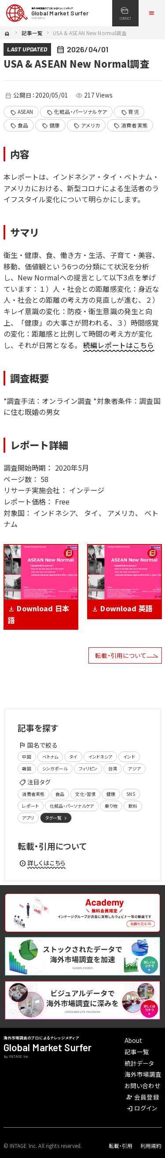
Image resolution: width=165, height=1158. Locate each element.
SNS (130, 794)
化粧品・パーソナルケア (77, 112)
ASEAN (21, 112)
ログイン (141, 1108)
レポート (30, 805)
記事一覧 (32, 32)
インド (129, 756)
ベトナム (50, 756)
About (134, 1040)
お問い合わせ (143, 1085)
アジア (134, 768)
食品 (19, 125)
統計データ (139, 1063)
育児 (130, 112)
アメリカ (86, 125)
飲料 (132, 805)
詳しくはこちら (42, 862)
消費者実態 (130, 125)
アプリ (27, 817)
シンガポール (55, 768)
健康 (51, 125)
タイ (73, 756)
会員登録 (142, 1097)
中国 (26, 756)
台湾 (112, 768)
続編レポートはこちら (118, 345)
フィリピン (88, 768)
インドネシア (100, 756)
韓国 (26, 768)
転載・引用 (121, 1145)
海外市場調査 (143, 1074)
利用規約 (151, 1145)
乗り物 (111, 805)
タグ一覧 (56, 817)
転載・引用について (121, 655)
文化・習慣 (85, 794)
